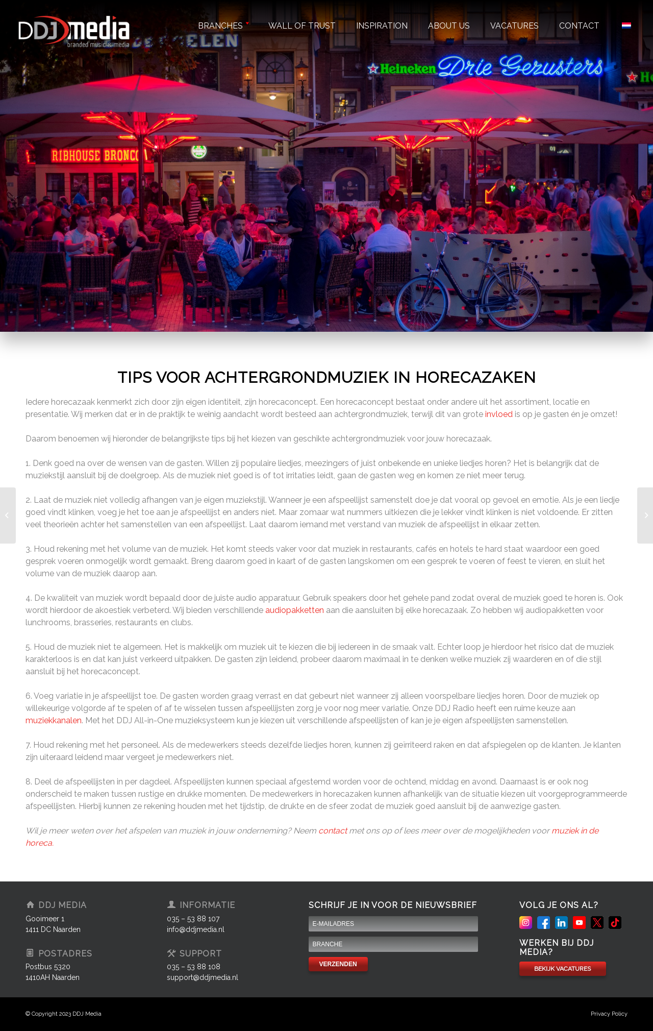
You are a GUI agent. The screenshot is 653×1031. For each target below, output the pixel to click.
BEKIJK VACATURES (562, 968)
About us (449, 26)
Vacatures (514, 26)
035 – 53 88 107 (193, 919)
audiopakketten (294, 610)
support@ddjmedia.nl (202, 977)
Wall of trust (302, 26)
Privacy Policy (609, 1014)
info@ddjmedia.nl (195, 929)
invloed (499, 414)
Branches (223, 26)
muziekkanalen (54, 720)
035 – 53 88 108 (193, 967)
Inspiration (382, 26)
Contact (579, 26)
